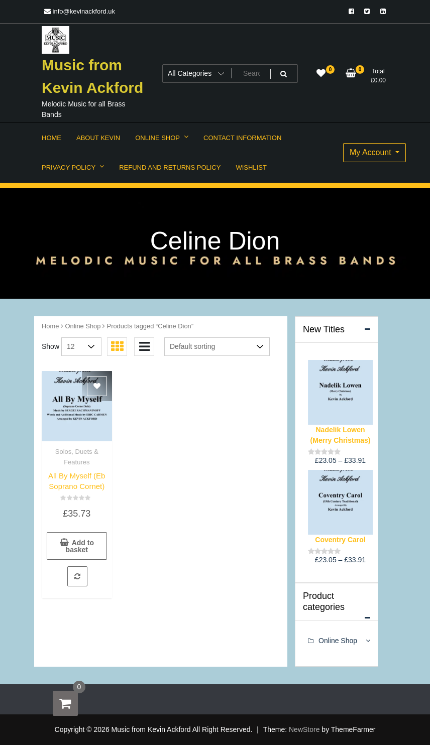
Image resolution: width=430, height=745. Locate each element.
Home (50, 326)
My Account (371, 152)
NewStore (304, 729)
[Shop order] (217, 346)
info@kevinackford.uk (79, 11)
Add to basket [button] (80, 546)
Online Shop (83, 326)
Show (50, 346)
